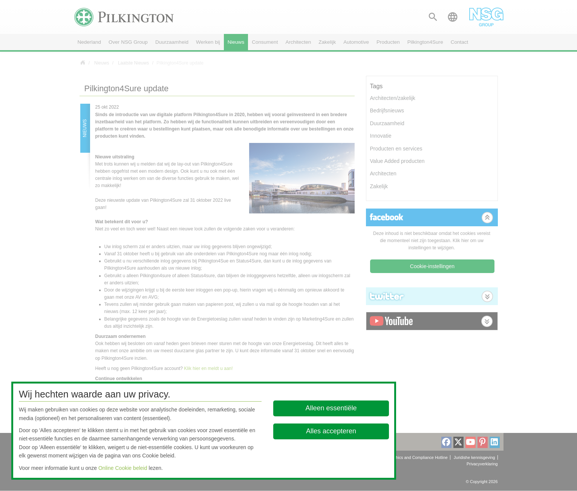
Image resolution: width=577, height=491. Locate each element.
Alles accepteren (331, 431)
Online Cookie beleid (122, 468)
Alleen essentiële (331, 408)
